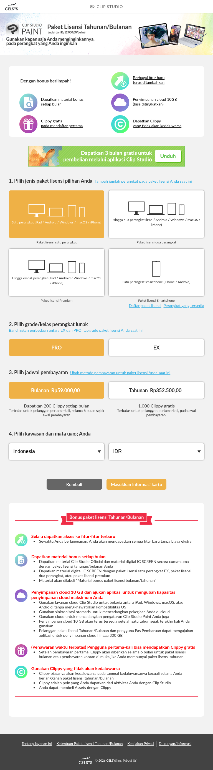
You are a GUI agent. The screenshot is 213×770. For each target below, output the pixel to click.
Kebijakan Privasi (141, 743)
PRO (56, 347)
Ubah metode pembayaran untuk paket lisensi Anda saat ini (120, 372)
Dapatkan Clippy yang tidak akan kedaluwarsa (157, 123)
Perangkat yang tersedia (184, 305)
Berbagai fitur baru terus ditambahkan (148, 80)
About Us (130, 760)
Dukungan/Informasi (175, 743)
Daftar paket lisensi (145, 305)
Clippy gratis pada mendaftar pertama (62, 123)
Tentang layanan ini (37, 743)
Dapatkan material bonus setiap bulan (62, 101)
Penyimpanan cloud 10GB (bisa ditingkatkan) (155, 101)
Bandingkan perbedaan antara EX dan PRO (45, 330)
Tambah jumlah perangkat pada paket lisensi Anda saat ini (143, 181)
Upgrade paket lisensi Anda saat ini (113, 330)
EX (156, 347)
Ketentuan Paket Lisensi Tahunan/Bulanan (90, 743)
